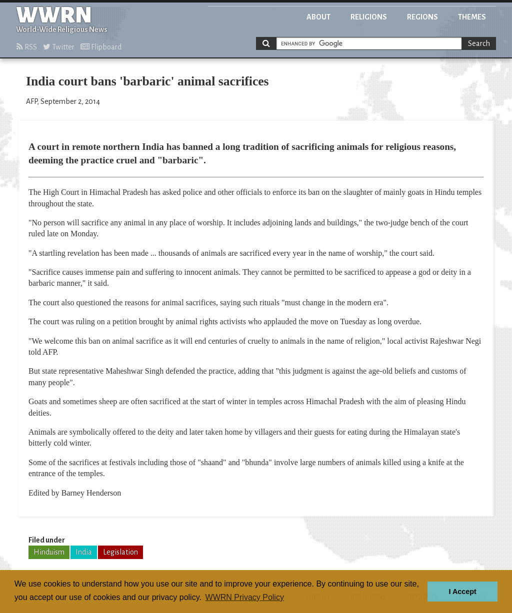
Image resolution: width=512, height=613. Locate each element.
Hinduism (49, 552)
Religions (368, 17)
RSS (26, 47)
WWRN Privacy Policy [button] (245, 597)
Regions (422, 17)
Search (479, 43)
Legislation (120, 552)
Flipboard (101, 47)
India (84, 552)
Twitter (58, 47)
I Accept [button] (462, 592)
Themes (472, 17)
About (318, 17)
